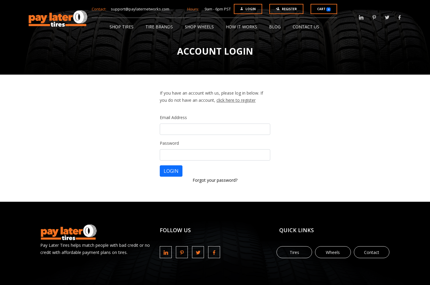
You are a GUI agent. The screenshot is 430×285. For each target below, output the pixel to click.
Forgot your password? (215, 180)
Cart (324, 9)
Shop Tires (121, 27)
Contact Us (306, 27)
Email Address (173, 117)
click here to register (236, 100)
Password (169, 143)
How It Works (241, 27)
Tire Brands (159, 27)
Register (286, 9)
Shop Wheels (199, 27)
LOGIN (171, 171)
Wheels (333, 252)
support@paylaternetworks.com (140, 9)
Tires (294, 252)
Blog (275, 27)
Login (248, 9)
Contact (371, 252)
